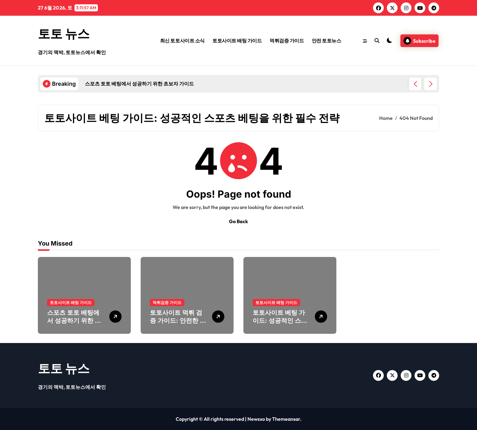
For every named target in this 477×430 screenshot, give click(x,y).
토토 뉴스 (64, 33)
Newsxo (256, 419)
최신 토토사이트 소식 (182, 40)
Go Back (238, 221)
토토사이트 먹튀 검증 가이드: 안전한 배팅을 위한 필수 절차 (178, 320)
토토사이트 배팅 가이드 (237, 40)
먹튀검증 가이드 (287, 40)
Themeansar (286, 419)
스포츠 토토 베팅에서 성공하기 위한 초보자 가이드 (74, 320)
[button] (430, 84)
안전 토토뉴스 (326, 40)
